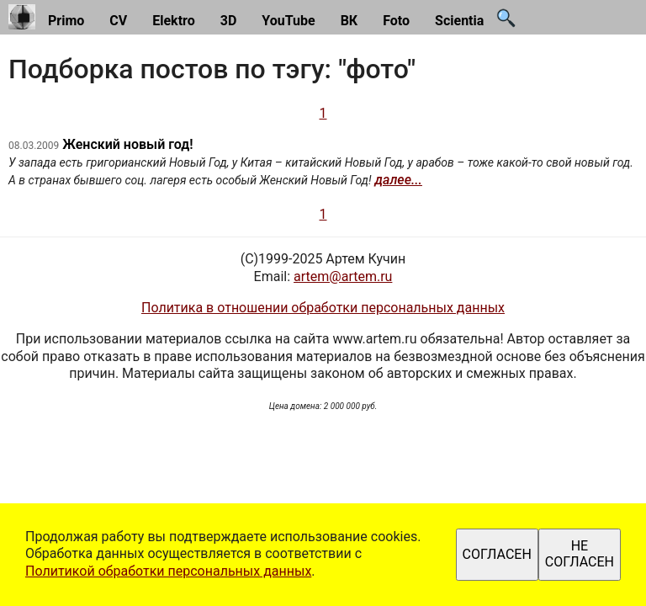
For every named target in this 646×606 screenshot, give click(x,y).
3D (228, 21)
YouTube (288, 21)
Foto (396, 21)
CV (118, 21)
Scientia (459, 21)
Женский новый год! (127, 144)
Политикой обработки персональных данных (168, 571)
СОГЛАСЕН (497, 554)
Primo (66, 21)
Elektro (173, 21)
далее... (398, 180)
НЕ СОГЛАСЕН (579, 553)
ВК (349, 21)
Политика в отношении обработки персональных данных (323, 308)
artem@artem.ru (343, 276)
